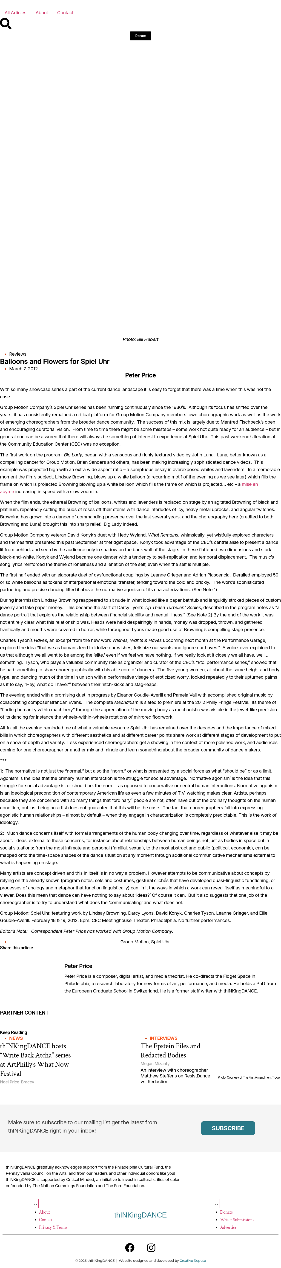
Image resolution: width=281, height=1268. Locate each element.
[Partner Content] (140, 1019)
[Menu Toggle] (34, 1203)
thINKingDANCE (140, 1215)
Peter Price (78, 966)
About (42, 12)
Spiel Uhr (160, 942)
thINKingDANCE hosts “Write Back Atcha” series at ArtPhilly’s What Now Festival (35, 1059)
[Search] (5, 23)
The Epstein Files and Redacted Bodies (170, 1050)
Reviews (17, 354)
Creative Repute (193, 1261)
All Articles (15, 12)
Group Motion (134, 942)
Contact (65, 12)
